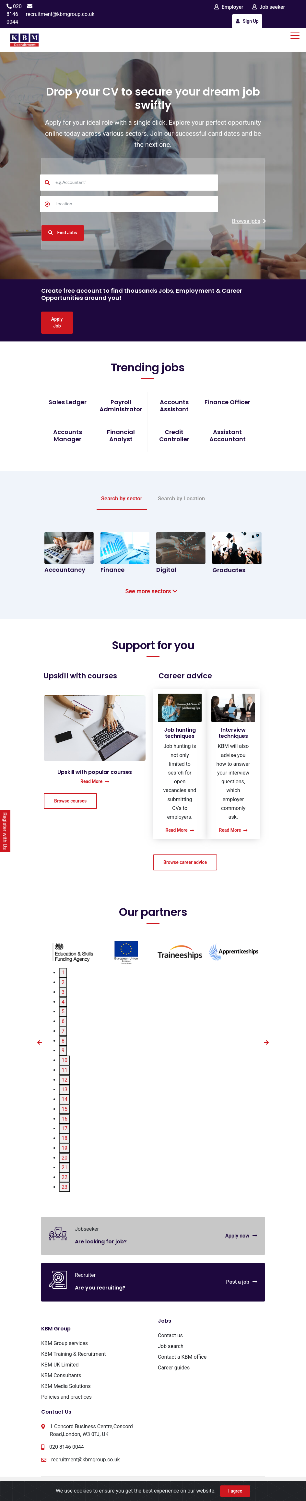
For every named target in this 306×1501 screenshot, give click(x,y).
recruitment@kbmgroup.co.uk (60, 14)
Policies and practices (66, 1397)
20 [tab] (64, 1158)
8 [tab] (63, 1041)
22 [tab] (64, 1177)
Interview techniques (233, 733)
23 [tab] (64, 1187)
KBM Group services (64, 1343)
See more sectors (153, 591)
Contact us (170, 1335)
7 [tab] (63, 1031)
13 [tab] (64, 1089)
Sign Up (247, 21)
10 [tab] (64, 1060)
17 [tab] (64, 1128)
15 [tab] (64, 1109)
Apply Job (57, 322)
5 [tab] (63, 1011)
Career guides (174, 1368)
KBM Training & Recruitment (73, 1354)
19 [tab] (64, 1148)
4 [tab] (63, 1002)
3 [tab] (63, 992)
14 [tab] (64, 1099)
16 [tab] (64, 1119)
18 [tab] (64, 1138)
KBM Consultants (61, 1375)
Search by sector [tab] (121, 498)
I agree (235, 1491)
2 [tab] (63, 982)
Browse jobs (249, 221)
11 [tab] (64, 1070)
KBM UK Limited (60, 1365)
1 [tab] (63, 972)
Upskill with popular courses (94, 772)
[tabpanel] (73, 952)
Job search (170, 1346)
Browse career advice (185, 862)
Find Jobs (62, 232)
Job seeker (268, 7)
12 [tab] (64, 1080)
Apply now (241, 1236)
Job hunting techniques (180, 733)
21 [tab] (64, 1167)
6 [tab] (63, 1021)
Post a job (241, 1282)
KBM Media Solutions (66, 1386)
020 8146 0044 (14, 14)
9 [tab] (63, 1050)
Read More (94, 781)
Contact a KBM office (182, 1357)
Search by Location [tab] (181, 498)
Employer (228, 7)
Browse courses (70, 800)
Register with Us (5, 831)
